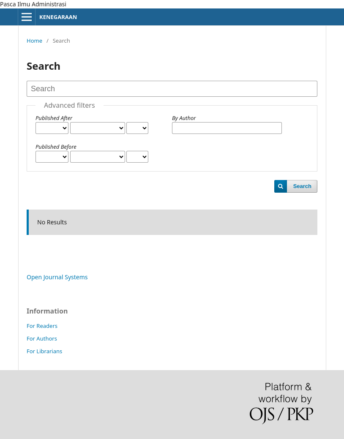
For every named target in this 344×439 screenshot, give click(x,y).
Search (302, 186)
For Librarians (44, 351)
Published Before (55, 146)
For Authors (42, 338)
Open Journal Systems (57, 277)
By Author (184, 118)
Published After (53, 118)
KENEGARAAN (58, 17)
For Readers (42, 326)
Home (34, 40)
